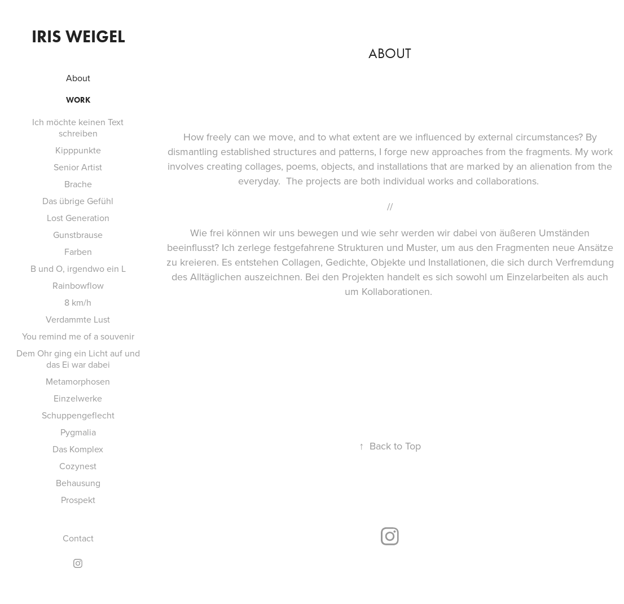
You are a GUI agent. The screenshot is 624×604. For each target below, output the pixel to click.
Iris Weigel (78, 36)
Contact (78, 538)
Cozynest (77, 466)
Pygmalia (78, 432)
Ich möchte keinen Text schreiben (78, 127)
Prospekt (78, 499)
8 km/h (77, 302)
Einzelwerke (78, 398)
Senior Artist (78, 167)
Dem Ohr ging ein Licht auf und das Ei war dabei (78, 359)
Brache (78, 184)
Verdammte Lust (78, 319)
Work (78, 100)
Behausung (78, 483)
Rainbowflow (78, 285)
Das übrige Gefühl (77, 201)
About (78, 78)
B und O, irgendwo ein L (78, 268)
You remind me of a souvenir (78, 336)
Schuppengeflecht (78, 415)
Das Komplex (77, 449)
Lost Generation (78, 217)
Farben (78, 251)
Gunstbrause (78, 234)
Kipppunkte (78, 150)
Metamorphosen (78, 381)
